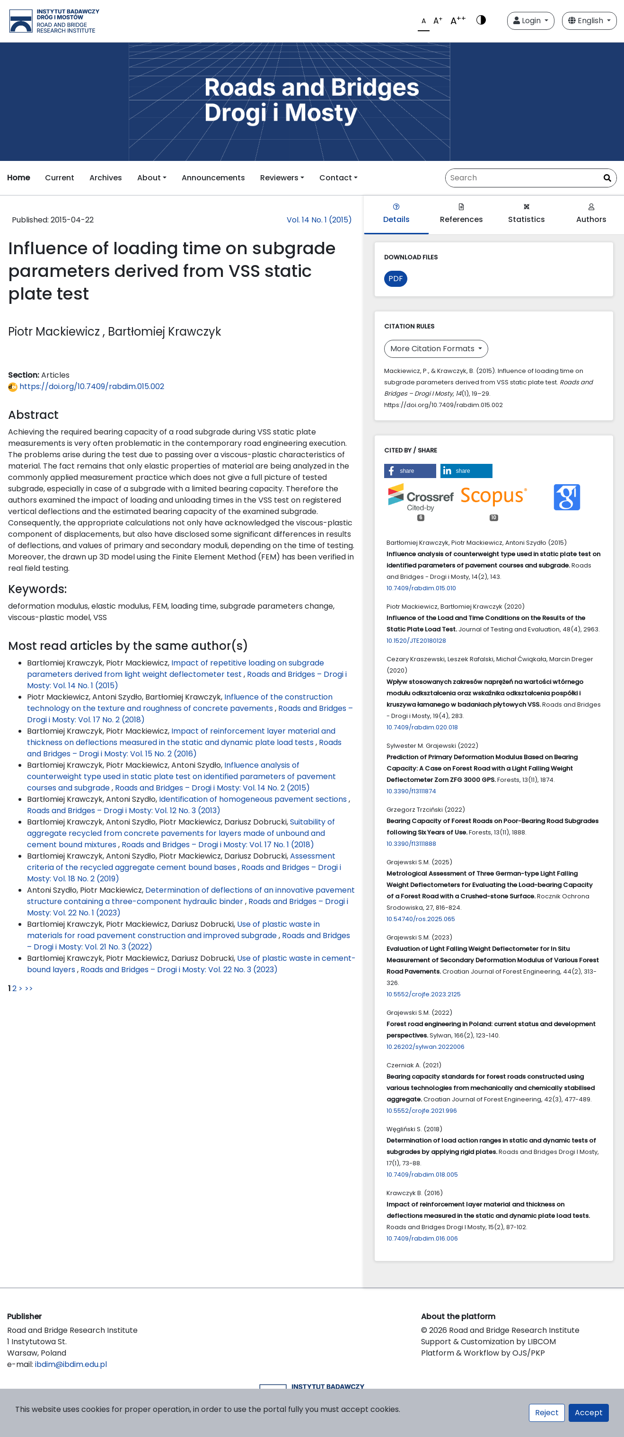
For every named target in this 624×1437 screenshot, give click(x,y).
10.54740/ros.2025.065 (421, 918)
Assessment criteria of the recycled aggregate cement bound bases (181, 862)
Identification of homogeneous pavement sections (254, 799)
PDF (395, 278)
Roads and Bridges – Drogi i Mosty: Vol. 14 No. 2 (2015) (212, 787)
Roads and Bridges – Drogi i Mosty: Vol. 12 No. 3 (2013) (123, 810)
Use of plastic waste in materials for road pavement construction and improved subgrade (173, 930)
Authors (591, 214)
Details (396, 214)
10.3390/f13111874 (411, 791)
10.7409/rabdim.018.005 (422, 1174)
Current (59, 177)
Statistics (526, 214)
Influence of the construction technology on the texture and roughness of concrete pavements (180, 703)
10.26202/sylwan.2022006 (426, 1046)
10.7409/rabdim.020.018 (422, 727)
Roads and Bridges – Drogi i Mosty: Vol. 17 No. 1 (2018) (218, 844)
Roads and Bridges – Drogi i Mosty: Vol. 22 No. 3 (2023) (179, 969)
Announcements (213, 177)
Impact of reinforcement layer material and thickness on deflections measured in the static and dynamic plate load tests (181, 737)
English (586, 20)
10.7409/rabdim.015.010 (421, 588)
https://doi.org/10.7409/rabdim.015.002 (86, 386)
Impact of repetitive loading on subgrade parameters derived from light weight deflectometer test (175, 668)
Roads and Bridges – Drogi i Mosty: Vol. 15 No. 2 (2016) (184, 748)
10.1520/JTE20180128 (416, 640)
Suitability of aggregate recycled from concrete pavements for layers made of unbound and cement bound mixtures (181, 833)
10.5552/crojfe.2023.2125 (424, 994)
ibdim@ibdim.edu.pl (71, 1364)
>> (29, 988)
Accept (589, 1412)
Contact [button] (335, 177)
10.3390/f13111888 (411, 843)
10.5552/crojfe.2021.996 (422, 1110)
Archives (105, 177)
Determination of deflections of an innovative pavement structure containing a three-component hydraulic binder (191, 896)
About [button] (149, 177)
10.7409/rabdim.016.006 (422, 1238)
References (461, 214)
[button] (410, 471)
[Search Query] (531, 178)
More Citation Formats (433, 348)
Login (528, 20)
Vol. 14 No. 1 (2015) (319, 219)
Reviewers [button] (279, 177)
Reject (547, 1412)
